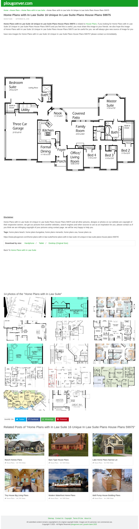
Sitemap (51, 518)
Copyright (68, 518)
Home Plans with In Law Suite (23, 250)
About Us (87, 518)
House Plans (8, 19)
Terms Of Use (78, 518)
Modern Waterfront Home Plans (62, 495)
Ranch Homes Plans (13, 460)
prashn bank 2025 (90, 524)
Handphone (29, 243)
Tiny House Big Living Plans (16, 495)
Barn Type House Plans (59, 460)
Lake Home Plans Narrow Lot (105, 460)
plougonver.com (18, 3)
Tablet (41, 243)
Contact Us (59, 518)
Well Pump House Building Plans (106, 495)
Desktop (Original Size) (58, 243)
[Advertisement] (69, 56)
